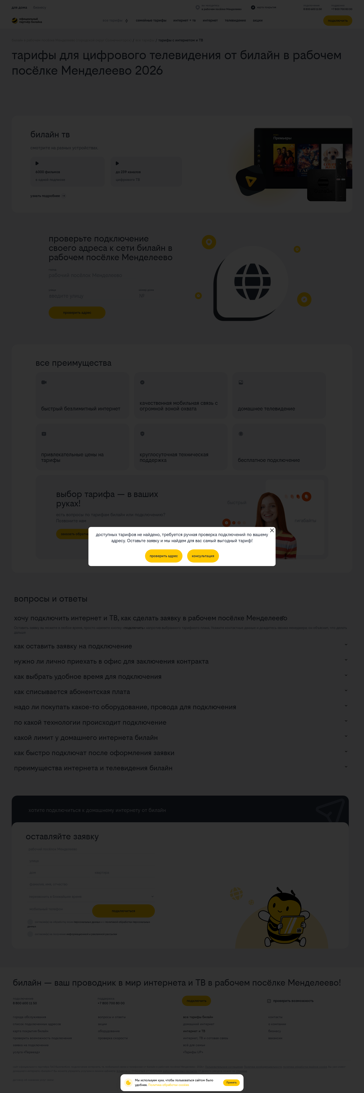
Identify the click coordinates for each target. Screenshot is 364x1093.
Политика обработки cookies (168, 1085)
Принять (231, 1082)
